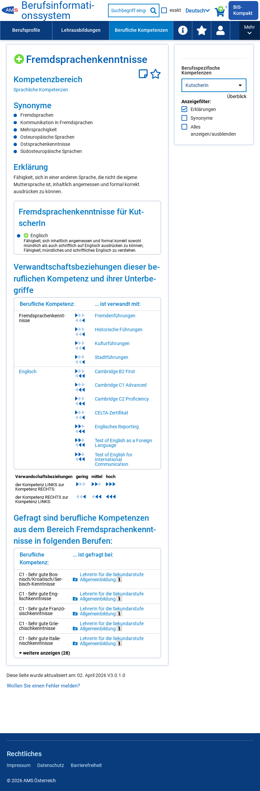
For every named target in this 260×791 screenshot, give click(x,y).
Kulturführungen (117, 347)
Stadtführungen (117, 361)
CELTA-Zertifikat (117, 417)
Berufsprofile (26, 30)
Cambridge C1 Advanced (126, 389)
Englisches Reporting (122, 430)
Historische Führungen (124, 333)
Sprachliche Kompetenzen (41, 89)
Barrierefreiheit (86, 765)
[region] (88, 83)
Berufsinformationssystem (62, 10)
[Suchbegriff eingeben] (128, 10)
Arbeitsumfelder (198, 30)
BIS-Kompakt (243, 10)
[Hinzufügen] (20, 56)
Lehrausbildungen (81, 30)
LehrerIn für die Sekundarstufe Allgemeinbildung (115, 587)
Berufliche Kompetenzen (141, 30)
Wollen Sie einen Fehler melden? (43, 713)
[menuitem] (26, 30)
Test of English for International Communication (119, 463)
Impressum (18, 765)
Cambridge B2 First (120, 375)
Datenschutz (50, 765)
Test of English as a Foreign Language (128, 447)
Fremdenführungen (120, 319)
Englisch (28, 375)
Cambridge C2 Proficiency (127, 403)
